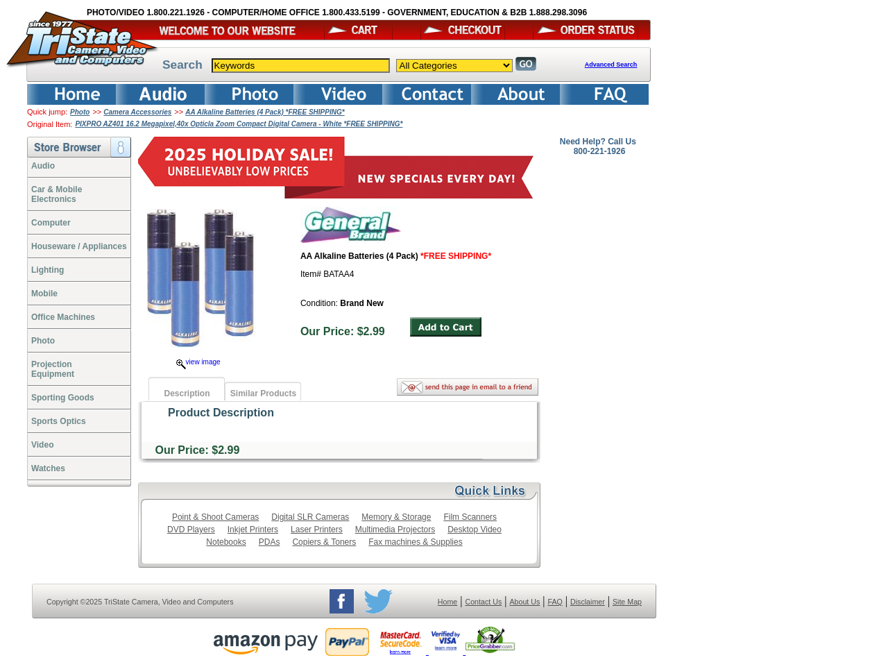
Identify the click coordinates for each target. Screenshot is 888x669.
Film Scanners (470, 517)
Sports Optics (58, 421)
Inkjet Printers (253, 529)
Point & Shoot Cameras (215, 517)
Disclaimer (587, 602)
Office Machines (63, 317)
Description (187, 393)
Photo (79, 112)
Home (447, 602)
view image (198, 362)
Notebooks (226, 542)
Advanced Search (611, 64)
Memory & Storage (396, 517)
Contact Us (484, 602)
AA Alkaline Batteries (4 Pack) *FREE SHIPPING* (264, 112)
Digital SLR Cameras (310, 517)
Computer (51, 223)
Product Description (221, 412)
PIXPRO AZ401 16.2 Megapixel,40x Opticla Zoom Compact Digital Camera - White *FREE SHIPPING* (238, 124)
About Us (524, 602)
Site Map (627, 602)
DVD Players (191, 529)
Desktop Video (474, 529)
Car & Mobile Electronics (56, 194)
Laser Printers (317, 529)
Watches (48, 468)
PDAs (269, 542)
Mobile (44, 293)
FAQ (554, 602)
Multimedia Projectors (395, 529)
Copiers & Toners (324, 542)
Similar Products (263, 393)
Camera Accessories (137, 112)
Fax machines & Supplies (415, 542)
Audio (43, 166)
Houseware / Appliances (79, 246)
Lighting (47, 270)
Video (42, 445)
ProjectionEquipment (52, 369)
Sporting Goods (62, 398)
